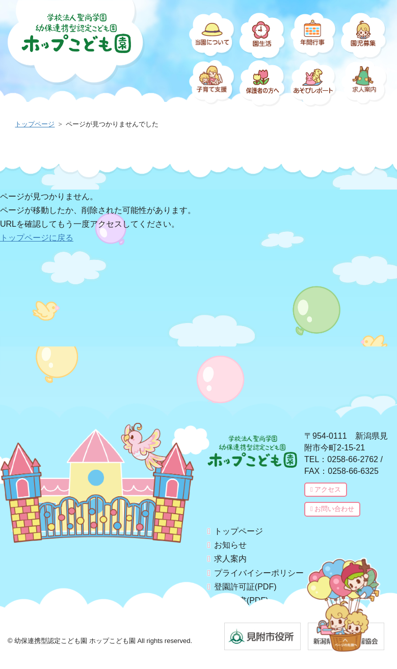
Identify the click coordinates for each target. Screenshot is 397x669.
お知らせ (234, 546)
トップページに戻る (36, 238)
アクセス (326, 490)
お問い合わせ (334, 509)
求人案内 (234, 560)
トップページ (242, 531)
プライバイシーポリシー (263, 575)
